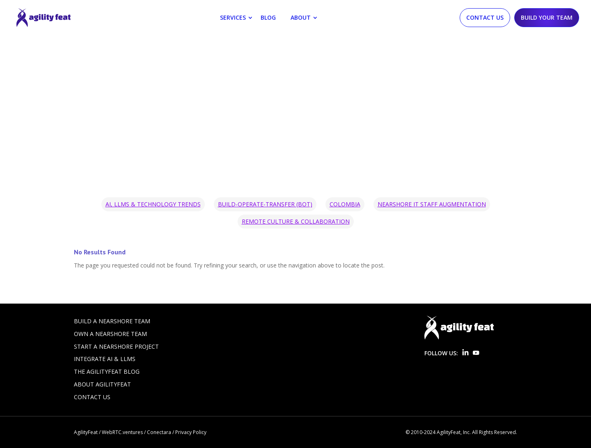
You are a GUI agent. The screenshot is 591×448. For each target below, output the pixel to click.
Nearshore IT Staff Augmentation (432, 204)
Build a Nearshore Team (112, 321)
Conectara (159, 432)
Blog (268, 17)
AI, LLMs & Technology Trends (153, 204)
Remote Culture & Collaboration (296, 221)
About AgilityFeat (102, 384)
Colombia (345, 204)
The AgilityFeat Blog (107, 371)
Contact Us (485, 17)
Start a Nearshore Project (116, 346)
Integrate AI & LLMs (104, 359)
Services (233, 17)
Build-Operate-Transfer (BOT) (265, 204)
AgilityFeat (86, 432)
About (301, 17)
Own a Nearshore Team (110, 334)
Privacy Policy (190, 432)
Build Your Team (547, 17)
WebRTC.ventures (122, 432)
